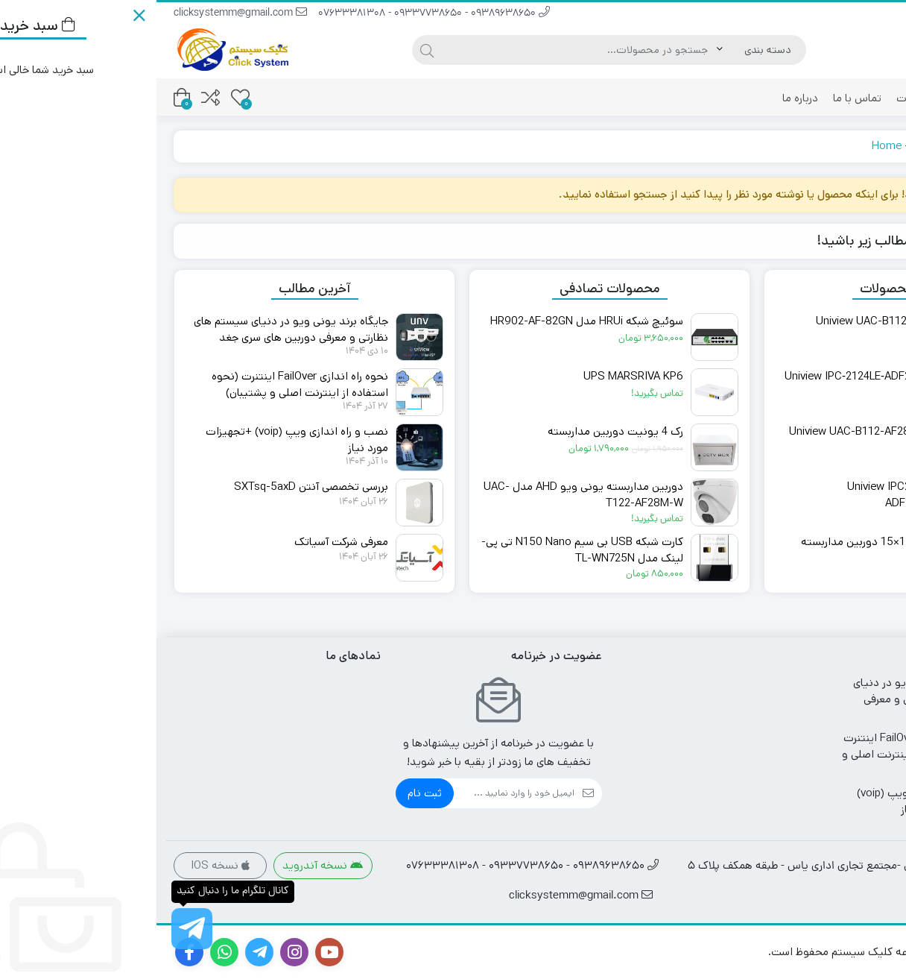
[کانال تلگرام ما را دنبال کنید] (35, 928)
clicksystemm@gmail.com (84, 14)
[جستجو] (422, 50)
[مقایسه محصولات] (54, 97)
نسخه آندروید (166, 865)
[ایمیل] (357, 793)
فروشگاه (856, 98)
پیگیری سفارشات (778, 98)
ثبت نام (268, 793)
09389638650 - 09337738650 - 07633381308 (277, 14)
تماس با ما (701, 98)
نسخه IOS (63, 865)
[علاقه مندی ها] (84, 97)
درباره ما (644, 98)
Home (730, 146)
